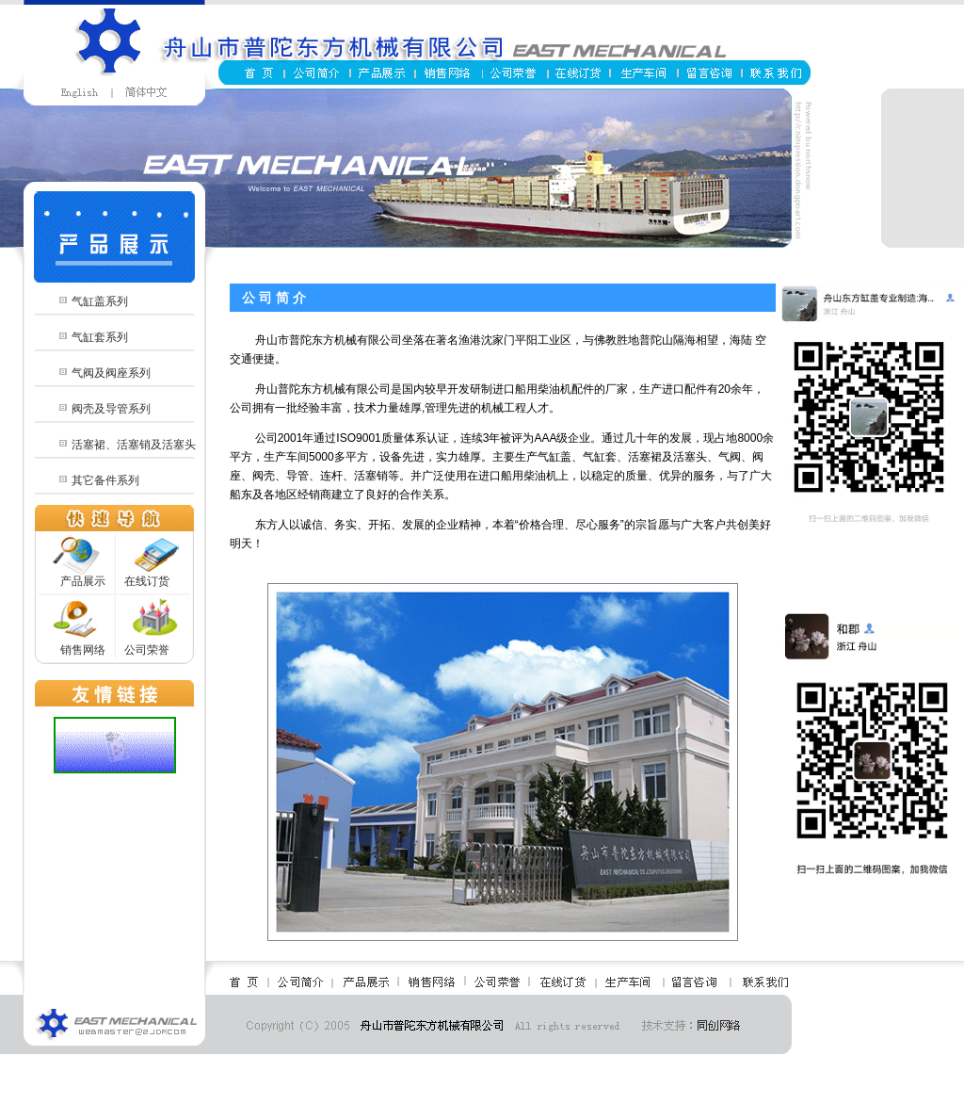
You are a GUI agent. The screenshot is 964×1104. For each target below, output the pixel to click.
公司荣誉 (146, 650)
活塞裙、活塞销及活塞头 (134, 444)
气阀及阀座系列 (111, 373)
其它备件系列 (105, 480)
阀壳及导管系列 (111, 408)
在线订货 (146, 581)
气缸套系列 (100, 337)
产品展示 (82, 581)
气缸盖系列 (100, 301)
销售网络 (82, 650)
